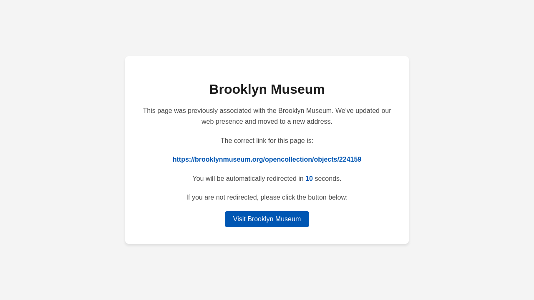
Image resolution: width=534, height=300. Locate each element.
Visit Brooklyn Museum (267, 218)
